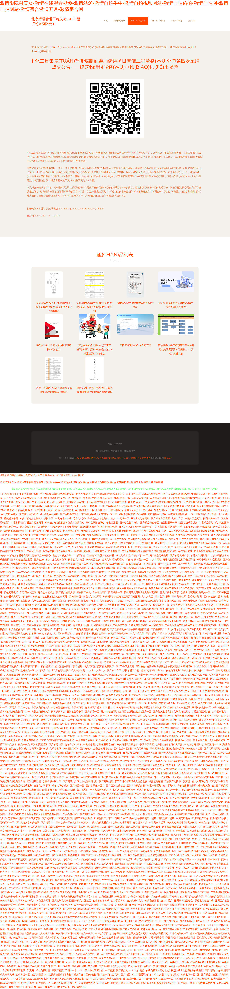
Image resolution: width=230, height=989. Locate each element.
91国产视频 (57, 970)
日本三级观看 (183, 707)
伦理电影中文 (106, 851)
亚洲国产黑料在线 (9, 834)
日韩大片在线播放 (96, 502)
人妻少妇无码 (173, 913)
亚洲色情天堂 (82, 510)
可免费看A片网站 (187, 567)
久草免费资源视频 (138, 625)
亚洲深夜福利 (121, 633)
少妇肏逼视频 (176, 814)
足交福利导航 (44, 724)
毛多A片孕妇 (80, 518)
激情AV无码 (46, 699)
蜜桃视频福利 (129, 658)
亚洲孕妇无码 (175, 543)
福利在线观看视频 (13, 530)
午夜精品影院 (206, 522)
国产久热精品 (187, 921)
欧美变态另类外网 (176, 822)
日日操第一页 (115, 592)
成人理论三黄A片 (71, 645)
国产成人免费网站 (203, 876)
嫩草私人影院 (44, 793)
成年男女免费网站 (143, 859)
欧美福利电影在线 (41, 567)
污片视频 (197, 958)
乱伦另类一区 (18, 625)
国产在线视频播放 (180, 797)
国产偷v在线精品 (88, 834)
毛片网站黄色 (193, 604)
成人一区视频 (107, 970)
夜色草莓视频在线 (62, 555)
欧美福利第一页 (161, 604)
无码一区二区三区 (52, 851)
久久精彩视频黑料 (158, 855)
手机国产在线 (78, 810)
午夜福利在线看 (26, 982)
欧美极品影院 (79, 567)
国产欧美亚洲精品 (195, 814)
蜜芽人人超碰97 (204, 715)
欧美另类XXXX (71, 748)
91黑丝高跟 (179, 830)
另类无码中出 (211, 744)
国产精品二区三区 (82, 900)
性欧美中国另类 (42, 855)
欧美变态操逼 (152, 900)
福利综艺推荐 (169, 551)
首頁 (106, 20)
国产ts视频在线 (89, 514)
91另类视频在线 (62, 945)
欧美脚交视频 (129, 572)
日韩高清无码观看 (168, 617)
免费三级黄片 (67, 493)
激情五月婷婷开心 (41, 555)
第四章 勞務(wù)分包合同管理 (135, 345)
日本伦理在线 (208, 810)
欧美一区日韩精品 (29, 896)
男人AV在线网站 (109, 711)
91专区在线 (208, 498)
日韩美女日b (189, 871)
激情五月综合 (16, 986)
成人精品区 (26, 535)
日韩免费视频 (166, 740)
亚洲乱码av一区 (139, 555)
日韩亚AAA (181, 654)
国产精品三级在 (84, 933)
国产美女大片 (202, 921)
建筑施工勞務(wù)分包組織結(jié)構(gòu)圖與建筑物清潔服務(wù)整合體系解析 (54, 306)
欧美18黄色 (26, 518)
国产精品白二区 (91, 954)
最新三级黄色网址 (52, 814)
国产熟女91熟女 (42, 559)
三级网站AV (34, 650)
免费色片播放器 (179, 773)
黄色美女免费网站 (75, 522)
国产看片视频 (202, 535)
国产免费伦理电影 (220, 797)
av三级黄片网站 (19, 506)
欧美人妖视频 (122, 962)
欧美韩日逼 (19, 781)
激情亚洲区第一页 (212, 543)
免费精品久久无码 (136, 871)
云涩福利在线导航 (157, 514)
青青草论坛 (171, 884)
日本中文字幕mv (173, 678)
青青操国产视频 (93, 707)
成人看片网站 (34, 608)
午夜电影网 (209, 576)
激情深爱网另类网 (190, 863)
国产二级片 (113, 818)
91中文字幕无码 (19, 978)
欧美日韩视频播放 (126, 744)
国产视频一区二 (130, 797)
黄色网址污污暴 (35, 884)
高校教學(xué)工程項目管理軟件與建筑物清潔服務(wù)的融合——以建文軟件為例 (176, 349)
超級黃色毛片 (121, 682)
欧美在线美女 (140, 621)
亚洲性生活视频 (79, 802)
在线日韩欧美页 (127, 699)
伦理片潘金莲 (59, 855)
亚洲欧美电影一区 (202, 707)
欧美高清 (116, 728)
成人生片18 (220, 703)
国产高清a (198, 502)
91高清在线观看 (105, 600)
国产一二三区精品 (171, 530)
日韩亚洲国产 (71, 526)
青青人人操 (80, 506)
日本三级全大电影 (51, 641)
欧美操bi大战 (176, 896)
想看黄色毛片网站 (138, 933)
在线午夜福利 (50, 551)
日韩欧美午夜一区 (179, 933)
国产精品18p (128, 974)
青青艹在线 (82, 563)
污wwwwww (22, 572)
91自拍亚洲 (121, 904)
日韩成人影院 (34, 551)
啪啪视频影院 (34, 781)
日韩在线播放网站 (95, 522)
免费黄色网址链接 (103, 748)
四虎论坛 (34, 699)
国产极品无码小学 (179, 555)
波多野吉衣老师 (91, 588)
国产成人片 (30, 986)
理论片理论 (118, 559)
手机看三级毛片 (84, 896)
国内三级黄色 (34, 908)
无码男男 (106, 530)
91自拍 (129, 559)
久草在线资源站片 (41, 600)
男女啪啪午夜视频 (137, 539)
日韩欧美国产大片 (32, 674)
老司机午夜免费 (63, 604)
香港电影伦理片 (27, 880)
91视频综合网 (166, 715)
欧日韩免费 (67, 506)
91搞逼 (180, 703)
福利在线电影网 (157, 613)
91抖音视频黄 (101, 629)
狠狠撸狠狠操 (89, 859)
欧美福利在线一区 (205, 670)
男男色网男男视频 (32, 958)
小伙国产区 (110, 814)
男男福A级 (150, 904)
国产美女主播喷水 (162, 711)
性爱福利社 (157, 600)
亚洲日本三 (136, 740)
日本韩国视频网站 (18, 859)
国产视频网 (155, 917)
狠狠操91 (27, 596)
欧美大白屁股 (135, 966)
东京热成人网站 (105, 863)
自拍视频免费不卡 (100, 728)
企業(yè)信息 (176, 20)
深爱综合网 (71, 982)
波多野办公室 (169, 908)
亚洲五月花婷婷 (129, 954)
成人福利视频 (176, 761)
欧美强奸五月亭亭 (43, 752)
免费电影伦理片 (112, 617)
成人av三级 (53, 563)
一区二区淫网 (196, 514)
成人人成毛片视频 (188, 719)
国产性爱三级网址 (16, 551)
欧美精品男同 (52, 506)
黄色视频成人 (222, 888)
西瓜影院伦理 (162, 834)
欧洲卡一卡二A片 (74, 970)
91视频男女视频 (112, 658)
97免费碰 (58, 752)
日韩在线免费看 (106, 555)
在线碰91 (12, 966)
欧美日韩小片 (72, 863)
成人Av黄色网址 (144, 814)
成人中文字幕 (157, 884)
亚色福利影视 (37, 572)
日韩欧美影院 (199, 867)
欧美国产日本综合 (65, 933)
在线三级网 (77, 707)
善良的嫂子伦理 (9, 896)
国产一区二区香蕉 (61, 966)
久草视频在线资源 (126, 567)
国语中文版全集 (151, 802)
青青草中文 (192, 888)
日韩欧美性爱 (23, 600)
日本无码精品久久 (204, 941)
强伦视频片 (74, 855)
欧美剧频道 (79, 604)
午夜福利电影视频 (31, 539)
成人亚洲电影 (21, 962)
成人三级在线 (167, 654)
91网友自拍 (114, 654)
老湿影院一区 (36, 863)
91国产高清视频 (44, 945)
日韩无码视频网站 (210, 761)
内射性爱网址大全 (18, 736)
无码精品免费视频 (218, 851)
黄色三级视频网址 (186, 937)
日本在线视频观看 (121, 530)
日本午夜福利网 (125, 814)
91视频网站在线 (122, 498)
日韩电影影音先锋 (198, 793)
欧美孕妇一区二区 (206, 592)
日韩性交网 (79, 880)
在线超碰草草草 (101, 900)
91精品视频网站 (87, 982)
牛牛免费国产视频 (189, 834)
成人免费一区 (36, 962)
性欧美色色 (177, 572)
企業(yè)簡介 (119, 20)
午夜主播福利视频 (170, 728)
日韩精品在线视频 (213, 658)
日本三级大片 (48, 876)
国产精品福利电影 (129, 522)
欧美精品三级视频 (16, 608)
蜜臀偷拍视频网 (87, 937)
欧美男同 (67, 818)
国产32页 (84, 761)
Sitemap (168, 458)
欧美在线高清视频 (116, 793)
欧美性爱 (78, 888)
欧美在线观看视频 (188, 522)
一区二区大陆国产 (124, 851)
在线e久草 (184, 584)
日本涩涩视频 (214, 559)
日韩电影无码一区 (70, 621)
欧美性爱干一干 (168, 522)
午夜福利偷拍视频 (47, 498)
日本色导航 (185, 843)
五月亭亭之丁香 (209, 604)
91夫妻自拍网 (86, 773)
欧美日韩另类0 (173, 950)
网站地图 (158, 482)
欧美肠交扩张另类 (217, 580)
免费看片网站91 (155, 506)
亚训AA (166, 493)
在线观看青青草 (190, 539)
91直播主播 (22, 728)
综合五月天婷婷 (30, 732)
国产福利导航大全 (13, 498)
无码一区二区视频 (187, 880)
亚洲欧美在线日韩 (217, 867)
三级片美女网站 (173, 871)
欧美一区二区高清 (38, 728)
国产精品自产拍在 (155, 633)
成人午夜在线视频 (106, 567)
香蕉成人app (135, 502)
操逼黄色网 (148, 925)
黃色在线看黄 (154, 908)
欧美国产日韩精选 (137, 793)
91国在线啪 (118, 608)
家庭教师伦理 (57, 769)
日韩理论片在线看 (142, 547)
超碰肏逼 (107, 625)
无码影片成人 (182, 547)
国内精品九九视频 (101, 608)
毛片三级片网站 (212, 641)
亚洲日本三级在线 (181, 851)
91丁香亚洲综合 (34, 941)
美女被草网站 (36, 859)
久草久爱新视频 (218, 678)
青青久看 (195, 802)
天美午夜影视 (151, 592)
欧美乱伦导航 (177, 748)
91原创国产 (100, 818)
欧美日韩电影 (20, 563)
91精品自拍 (204, 822)
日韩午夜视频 (13, 888)
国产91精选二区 (81, 703)
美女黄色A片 (178, 604)
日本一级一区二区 (31, 641)
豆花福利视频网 (211, 826)
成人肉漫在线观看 (70, 613)
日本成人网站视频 (165, 535)
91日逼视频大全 (150, 584)
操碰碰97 (131, 843)
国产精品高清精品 (116, 703)
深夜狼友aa (190, 526)
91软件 (166, 572)
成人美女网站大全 (18, 937)
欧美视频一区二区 (52, 781)
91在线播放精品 (48, 896)
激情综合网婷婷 (118, 576)
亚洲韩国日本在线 (13, 789)
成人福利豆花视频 (64, 510)
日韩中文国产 (195, 654)
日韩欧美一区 (94, 506)
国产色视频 (159, 789)
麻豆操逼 (127, 621)
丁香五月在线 (143, 687)
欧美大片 (137, 530)
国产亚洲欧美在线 (116, 785)
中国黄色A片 (146, 797)
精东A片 (65, 765)
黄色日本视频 (94, 682)
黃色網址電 (156, 892)
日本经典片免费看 (192, 855)
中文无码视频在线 (145, 773)
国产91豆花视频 (63, 880)
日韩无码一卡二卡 (113, 678)
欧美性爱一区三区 (43, 950)
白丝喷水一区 (166, 978)
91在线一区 (64, 498)
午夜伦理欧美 (56, 526)
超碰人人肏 (33, 621)
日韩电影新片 (23, 576)
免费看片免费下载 (197, 674)
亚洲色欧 (51, 535)
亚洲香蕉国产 (198, 687)
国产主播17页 (218, 843)
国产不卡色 (222, 777)
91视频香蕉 (184, 908)
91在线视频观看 (148, 945)
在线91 (39, 839)
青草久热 (106, 559)
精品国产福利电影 (191, 789)
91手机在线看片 (129, 888)
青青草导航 (158, 888)
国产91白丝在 (163, 580)
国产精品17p (48, 822)
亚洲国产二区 (210, 629)
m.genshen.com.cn (83, 458)
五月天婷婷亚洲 (68, 892)
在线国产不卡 (95, 945)
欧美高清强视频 (19, 797)
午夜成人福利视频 (123, 769)
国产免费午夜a (127, 756)
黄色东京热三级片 (41, 617)
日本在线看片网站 (99, 539)
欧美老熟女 (6, 781)
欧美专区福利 (106, 839)
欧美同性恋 (23, 687)
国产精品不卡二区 (51, 818)
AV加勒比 (142, 514)
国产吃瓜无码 (47, 740)
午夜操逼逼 (112, 522)
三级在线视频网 (51, 608)
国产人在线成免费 (175, 888)
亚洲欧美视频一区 (63, 654)
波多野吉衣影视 (73, 917)
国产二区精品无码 (18, 699)
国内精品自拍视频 (116, 950)
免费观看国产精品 (204, 682)
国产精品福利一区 (148, 921)
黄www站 (157, 929)
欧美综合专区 (16, 613)
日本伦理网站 (152, 732)
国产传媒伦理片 (17, 867)
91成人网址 (148, 535)
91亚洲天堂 (100, 551)
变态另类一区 (106, 834)
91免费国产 (75, 756)
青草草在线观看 (16, 818)
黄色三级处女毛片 (184, 645)
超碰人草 (197, 658)
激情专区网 (189, 678)
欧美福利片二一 (21, 711)
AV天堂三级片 (82, 580)
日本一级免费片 (162, 777)
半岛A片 (189, 777)
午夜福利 (150, 695)
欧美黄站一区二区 (121, 855)
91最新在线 (39, 637)
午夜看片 (11, 752)
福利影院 (32, 629)
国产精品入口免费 (115, 843)
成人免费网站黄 (200, 781)
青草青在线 (66, 929)
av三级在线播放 (118, 539)
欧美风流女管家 (180, 724)
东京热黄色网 (59, 559)
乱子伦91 (70, 847)
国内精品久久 (139, 736)
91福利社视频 (211, 547)
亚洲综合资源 (42, 769)
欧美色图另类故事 (147, 958)
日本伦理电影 (136, 904)
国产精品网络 (121, 715)
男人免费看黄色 (28, 526)
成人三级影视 (187, 954)
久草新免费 (93, 830)
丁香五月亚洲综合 (201, 711)
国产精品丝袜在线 (92, 687)
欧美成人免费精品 (158, 539)
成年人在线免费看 (25, 588)
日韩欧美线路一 (189, 728)
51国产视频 (89, 637)
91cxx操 (77, 954)
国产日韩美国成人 (209, 539)
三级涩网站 (51, 867)
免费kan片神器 (26, 769)
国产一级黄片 (185, 563)
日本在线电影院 (135, 950)
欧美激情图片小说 (216, 584)
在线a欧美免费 (44, 843)
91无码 (31, 970)
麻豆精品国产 (35, 929)
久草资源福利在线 (60, 707)
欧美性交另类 (221, 662)
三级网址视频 (177, 904)
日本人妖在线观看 (131, 728)
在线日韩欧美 (70, 761)
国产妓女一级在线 (187, 982)
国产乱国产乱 (222, 682)
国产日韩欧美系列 (213, 621)
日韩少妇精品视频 (107, 921)
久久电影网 (95, 596)
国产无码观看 (133, 925)
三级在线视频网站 (220, 892)
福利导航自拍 (60, 843)
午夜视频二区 (51, 929)
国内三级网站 (47, 802)
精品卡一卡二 (173, 789)
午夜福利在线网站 (39, 773)
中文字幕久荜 (137, 633)
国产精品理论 (23, 871)
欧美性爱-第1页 (123, 736)
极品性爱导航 (25, 580)
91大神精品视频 (144, 851)
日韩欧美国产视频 (10, 641)
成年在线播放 (138, 908)
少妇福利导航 (185, 666)
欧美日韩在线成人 (174, 756)
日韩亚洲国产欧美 (32, 888)
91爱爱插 (51, 572)
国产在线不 (111, 604)
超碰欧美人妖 (206, 884)
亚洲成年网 (29, 843)
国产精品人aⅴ (123, 970)
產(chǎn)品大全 (138, 20)
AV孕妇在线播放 (8, 880)
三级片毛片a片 (39, 974)
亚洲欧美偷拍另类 (213, 756)
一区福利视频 (34, 830)
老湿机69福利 (195, 596)
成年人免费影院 (110, 674)
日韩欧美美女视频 (147, 719)
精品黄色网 (128, 773)
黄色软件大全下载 (80, 724)
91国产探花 (87, 855)
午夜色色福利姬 (201, 843)
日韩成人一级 (185, 876)
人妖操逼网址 (216, 674)
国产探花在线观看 (160, 518)
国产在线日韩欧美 (36, 502)
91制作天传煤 (133, 608)
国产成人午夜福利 (76, 670)
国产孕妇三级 (187, 662)
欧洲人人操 (171, 876)
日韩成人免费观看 (151, 493)
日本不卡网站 (192, 945)
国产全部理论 (98, 941)
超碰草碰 (68, 859)
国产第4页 (222, 576)
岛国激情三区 (47, 921)
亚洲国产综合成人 (219, 510)
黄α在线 (125, 535)
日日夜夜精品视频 (132, 580)
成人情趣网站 (109, 908)
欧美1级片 (88, 498)
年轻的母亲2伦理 (165, 925)
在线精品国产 (218, 978)
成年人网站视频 (60, 785)
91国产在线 (98, 493)
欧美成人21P (7, 682)
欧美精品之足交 (71, 530)
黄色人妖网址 (161, 510)
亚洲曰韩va (158, 756)
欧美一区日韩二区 (128, 921)
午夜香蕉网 (145, 888)
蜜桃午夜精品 (34, 625)
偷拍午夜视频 (140, 937)
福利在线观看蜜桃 (50, 621)
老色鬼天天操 (161, 797)
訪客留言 (192, 20)
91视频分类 (30, 793)
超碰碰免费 (74, 600)
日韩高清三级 (88, 641)
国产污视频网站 (212, 748)
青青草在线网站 (170, 917)
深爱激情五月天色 (89, 526)
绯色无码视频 (125, 604)
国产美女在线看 (168, 584)
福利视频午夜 (154, 572)
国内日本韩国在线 (181, 580)
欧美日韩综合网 (150, 654)
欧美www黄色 (7, 555)
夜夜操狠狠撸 (79, 830)
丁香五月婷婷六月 (125, 600)
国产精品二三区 (209, 974)
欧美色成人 (50, 941)
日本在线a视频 (163, 596)
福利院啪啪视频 (186, 559)
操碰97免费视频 (95, 543)
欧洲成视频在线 (220, 925)
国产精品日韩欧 (95, 604)
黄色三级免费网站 (111, 572)
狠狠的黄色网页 (12, 703)
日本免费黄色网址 (214, 896)
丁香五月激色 (62, 802)
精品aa (174, 834)
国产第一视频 (39, 719)
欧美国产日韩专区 (190, 917)
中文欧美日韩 (101, 892)
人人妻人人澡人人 (96, 670)
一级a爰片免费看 (212, 695)
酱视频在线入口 (134, 563)
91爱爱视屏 (76, 666)
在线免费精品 (163, 773)
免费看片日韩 (118, 900)
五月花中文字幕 (14, 547)
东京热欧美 (126, 917)
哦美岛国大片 (34, 851)
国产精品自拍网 (192, 633)
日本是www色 (126, 526)
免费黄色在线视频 (62, 703)
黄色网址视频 (11, 592)
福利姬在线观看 (183, 740)
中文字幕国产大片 (151, 880)
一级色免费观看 (150, 728)
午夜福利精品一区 (189, 806)
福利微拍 (192, 765)
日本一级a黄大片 (202, 950)
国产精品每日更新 (77, 576)
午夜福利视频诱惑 (140, 629)
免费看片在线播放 (213, 654)
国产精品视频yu (8, 855)
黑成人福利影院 (190, 530)
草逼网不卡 (191, 904)
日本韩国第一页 (116, 551)
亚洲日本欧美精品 (183, 900)
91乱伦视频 (201, 769)
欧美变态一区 (7, 871)
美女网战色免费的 (20, 691)
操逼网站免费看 (173, 600)
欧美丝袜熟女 (108, 518)
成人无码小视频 (135, 900)
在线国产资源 (86, 884)
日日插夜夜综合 (130, 945)
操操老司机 (210, 514)
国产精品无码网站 (88, 851)
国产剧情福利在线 (110, 954)
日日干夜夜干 (148, 645)
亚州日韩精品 (134, 785)
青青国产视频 (219, 711)
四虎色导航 (101, 773)
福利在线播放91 (213, 572)
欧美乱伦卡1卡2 (92, 908)
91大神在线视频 (217, 793)
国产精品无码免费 (139, 748)
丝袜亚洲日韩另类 (71, 687)
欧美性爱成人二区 (119, 892)
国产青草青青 (77, 950)
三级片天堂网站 (193, 518)
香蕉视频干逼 (11, 518)
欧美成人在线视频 (42, 596)
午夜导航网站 (185, 551)
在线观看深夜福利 (168, 719)
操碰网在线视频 (221, 937)
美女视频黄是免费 (188, 884)
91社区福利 (180, 695)
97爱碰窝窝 (39, 535)
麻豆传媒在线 (207, 530)
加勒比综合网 (150, 715)
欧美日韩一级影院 (125, 707)
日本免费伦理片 (99, 510)
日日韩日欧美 (171, 863)
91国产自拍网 (53, 645)
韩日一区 (126, 547)
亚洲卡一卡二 (80, 921)
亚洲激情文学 (213, 962)
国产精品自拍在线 (214, 970)
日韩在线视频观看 (23, 559)
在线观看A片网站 (185, 535)
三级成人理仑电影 (18, 748)
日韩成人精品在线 (39, 913)
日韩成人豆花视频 (68, 867)
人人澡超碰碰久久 (159, 498)
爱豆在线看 (141, 588)
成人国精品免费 (73, 715)
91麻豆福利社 (18, 543)
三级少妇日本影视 (138, 576)
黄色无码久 (53, 904)
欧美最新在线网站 (119, 740)
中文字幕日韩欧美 (22, 637)
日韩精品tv (135, 892)
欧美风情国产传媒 (39, 748)
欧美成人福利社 (45, 880)
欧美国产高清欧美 (220, 921)
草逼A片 (142, 572)
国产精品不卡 (108, 830)
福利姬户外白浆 (211, 518)
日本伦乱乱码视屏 (57, 719)
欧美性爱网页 (132, 510)
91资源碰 (185, 781)
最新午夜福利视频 (77, 719)
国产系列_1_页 (204, 937)
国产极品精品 (56, 744)
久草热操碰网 (62, 810)
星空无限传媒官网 (49, 493)
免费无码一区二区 (108, 514)
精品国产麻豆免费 (147, 658)
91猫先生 (71, 769)
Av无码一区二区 (125, 518)
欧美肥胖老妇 (153, 867)
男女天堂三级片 (14, 654)
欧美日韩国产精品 (78, 596)
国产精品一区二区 (70, 695)
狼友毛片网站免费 (54, 658)
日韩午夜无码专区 (54, 884)
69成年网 (43, 526)
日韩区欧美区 (118, 637)
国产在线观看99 (65, 876)
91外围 (145, 892)
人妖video (114, 719)
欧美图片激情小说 (59, 777)
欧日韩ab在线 (105, 633)
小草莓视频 (130, 650)
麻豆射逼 (205, 806)
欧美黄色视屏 (88, 695)
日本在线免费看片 (31, 814)
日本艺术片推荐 (76, 559)
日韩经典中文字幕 (162, 830)
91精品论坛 (79, 555)
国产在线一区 (121, 748)
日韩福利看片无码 (52, 761)
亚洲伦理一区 (145, 650)
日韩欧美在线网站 (109, 917)
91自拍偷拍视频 (208, 637)
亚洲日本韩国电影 (136, 982)
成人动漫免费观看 (220, 535)
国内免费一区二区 (132, 978)
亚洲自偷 (189, 715)
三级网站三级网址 (99, 802)
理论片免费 (220, 715)
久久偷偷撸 (78, 547)
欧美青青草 (143, 699)
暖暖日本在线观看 (83, 806)
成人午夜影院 (197, 773)
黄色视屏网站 (68, 958)
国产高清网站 (63, 830)
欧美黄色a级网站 (56, 502)
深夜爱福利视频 (166, 818)
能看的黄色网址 (30, 921)
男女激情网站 (142, 518)
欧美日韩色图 (150, 752)
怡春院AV (92, 555)
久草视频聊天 (135, 863)
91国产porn (12, 535)
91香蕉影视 (161, 526)
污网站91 (124, 662)
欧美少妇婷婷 (119, 966)
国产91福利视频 (178, 576)
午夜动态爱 (89, 744)
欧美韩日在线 (68, 563)
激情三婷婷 (196, 933)
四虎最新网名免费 (184, 978)
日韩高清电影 (179, 596)
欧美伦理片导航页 (106, 744)
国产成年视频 (96, 929)
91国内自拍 (84, 941)
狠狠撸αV (101, 752)
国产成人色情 (74, 637)
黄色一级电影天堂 (215, 773)
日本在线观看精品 (94, 547)
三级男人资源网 (42, 785)
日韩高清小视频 (61, 724)
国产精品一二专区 (100, 724)
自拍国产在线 (133, 493)
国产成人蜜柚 (210, 913)
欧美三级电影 (195, 576)
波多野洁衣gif (120, 933)
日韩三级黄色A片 (41, 711)
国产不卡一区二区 (137, 703)
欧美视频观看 (223, 736)
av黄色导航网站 (102, 933)
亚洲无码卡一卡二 (102, 769)
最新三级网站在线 (57, 576)
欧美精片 (38, 518)
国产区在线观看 (30, 802)
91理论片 (52, 756)
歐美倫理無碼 (24, 752)
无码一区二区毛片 (207, 752)
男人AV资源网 (204, 506)
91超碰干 (172, 982)
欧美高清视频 (207, 834)
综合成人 (152, 769)
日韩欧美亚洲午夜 (192, 826)
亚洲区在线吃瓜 (46, 543)
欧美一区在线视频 (215, 814)
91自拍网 (104, 871)
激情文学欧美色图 (30, 822)
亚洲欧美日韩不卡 (200, 493)
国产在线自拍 (161, 814)
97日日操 (32, 543)
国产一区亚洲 (114, 752)
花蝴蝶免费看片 (203, 662)
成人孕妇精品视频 (120, 641)
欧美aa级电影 (79, 678)
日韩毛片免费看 (130, 617)
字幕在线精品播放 (124, 839)
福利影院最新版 (127, 514)
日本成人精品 (157, 765)
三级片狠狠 (19, 970)
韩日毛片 (113, 662)
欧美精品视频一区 (72, 839)
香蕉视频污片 (63, 925)
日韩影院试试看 (166, 958)
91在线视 (153, 703)
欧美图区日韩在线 (25, 839)
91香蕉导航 (10, 769)
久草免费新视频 (30, 740)
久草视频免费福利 (169, 810)
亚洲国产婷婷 (133, 880)
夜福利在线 (217, 806)
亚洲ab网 (85, 658)
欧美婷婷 (69, 752)
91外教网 (87, 662)
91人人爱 (159, 974)
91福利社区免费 (143, 761)
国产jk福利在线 (21, 658)
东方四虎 (5, 621)
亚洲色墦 (146, 929)
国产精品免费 (36, 736)
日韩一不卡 (22, 863)
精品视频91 (47, 666)
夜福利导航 (177, 518)
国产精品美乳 (36, 917)
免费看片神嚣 (156, 588)
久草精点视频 (172, 974)
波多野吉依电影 (108, 526)
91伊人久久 (42, 847)
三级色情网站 (122, 896)
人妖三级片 (100, 691)
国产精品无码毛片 (159, 555)
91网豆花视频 (31, 789)
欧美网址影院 (83, 493)
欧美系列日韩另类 (179, 962)
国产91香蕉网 (206, 728)
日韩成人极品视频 (104, 962)
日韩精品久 (103, 641)
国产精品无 (135, 715)
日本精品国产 (99, 592)
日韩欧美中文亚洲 (171, 847)
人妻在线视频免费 (10, 740)
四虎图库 (29, 604)
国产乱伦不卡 (212, 502)
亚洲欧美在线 (186, 769)
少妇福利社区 (100, 654)
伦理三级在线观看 (65, 543)
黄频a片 (45, 834)
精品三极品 (24, 744)
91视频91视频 (79, 966)
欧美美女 (120, 880)
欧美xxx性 (129, 761)
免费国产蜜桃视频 (212, 691)
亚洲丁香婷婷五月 (144, 543)
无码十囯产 (167, 547)
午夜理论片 (22, 715)
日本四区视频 (45, 547)
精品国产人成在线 (59, 797)
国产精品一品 (77, 785)
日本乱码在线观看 (212, 633)
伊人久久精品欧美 (54, 917)
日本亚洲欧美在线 (111, 797)
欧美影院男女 (18, 621)
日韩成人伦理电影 (145, 913)
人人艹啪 (70, 962)
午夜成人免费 (123, 584)
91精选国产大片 (65, 572)
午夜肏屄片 (97, 580)
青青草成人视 (113, 547)
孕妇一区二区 (183, 867)
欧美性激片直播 (194, 748)
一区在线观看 (36, 678)
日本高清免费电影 (30, 834)
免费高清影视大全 (84, 584)
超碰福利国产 (204, 871)
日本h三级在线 (128, 818)
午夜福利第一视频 (147, 818)
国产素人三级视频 (129, 929)
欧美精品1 (96, 658)
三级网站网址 (25, 855)
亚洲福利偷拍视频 (16, 851)
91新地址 (136, 584)
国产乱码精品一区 (25, 670)
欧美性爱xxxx (207, 888)
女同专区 (77, 498)
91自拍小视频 (106, 736)
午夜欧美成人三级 (153, 662)
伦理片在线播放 (97, 793)
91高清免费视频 (66, 896)
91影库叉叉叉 (207, 736)
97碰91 (93, 921)
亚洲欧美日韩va (151, 637)
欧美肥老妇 (64, 986)
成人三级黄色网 (193, 691)
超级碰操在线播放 (194, 970)
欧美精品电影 (186, 682)
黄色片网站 (209, 958)
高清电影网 (14, 921)
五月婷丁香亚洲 (191, 929)
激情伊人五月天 (8, 584)
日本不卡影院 (212, 650)
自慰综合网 (6, 633)
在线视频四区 (156, 625)
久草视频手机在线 (208, 904)
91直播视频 (94, 572)
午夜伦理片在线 (63, 518)
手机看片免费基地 (153, 863)
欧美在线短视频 (159, 896)
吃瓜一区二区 (208, 917)
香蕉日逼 (75, 777)
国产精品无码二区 (23, 695)
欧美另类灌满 (188, 592)
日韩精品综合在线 (106, 613)
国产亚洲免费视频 (204, 617)
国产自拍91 (175, 855)
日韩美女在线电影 (199, 510)
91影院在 (88, 691)
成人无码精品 (205, 703)
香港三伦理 (191, 625)
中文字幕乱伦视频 (29, 493)
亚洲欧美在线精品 (79, 728)
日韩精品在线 (22, 682)
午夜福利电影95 (24, 510)
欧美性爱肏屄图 (17, 629)
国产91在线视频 (83, 654)
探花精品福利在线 (72, 908)
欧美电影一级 (144, 830)
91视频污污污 (199, 851)
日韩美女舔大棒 (141, 691)
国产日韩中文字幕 (36, 904)
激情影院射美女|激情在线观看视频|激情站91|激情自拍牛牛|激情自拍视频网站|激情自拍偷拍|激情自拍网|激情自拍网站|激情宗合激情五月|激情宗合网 (76, 482)
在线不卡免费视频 (25, 892)
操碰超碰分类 (109, 588)
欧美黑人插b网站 (133, 678)
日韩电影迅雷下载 (174, 625)
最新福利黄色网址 (83, 551)
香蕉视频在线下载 (204, 900)
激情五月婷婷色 (175, 613)
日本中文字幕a (12, 724)
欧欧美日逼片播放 (18, 756)
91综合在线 (200, 666)
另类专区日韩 (161, 674)
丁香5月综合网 (157, 937)
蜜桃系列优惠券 (150, 608)
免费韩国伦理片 (134, 551)
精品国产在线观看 (123, 859)
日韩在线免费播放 (126, 830)
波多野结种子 (199, 580)
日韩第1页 (66, 625)
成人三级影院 (50, 888)
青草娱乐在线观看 (10, 539)
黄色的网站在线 (69, 937)
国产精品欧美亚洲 (151, 826)
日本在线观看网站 (203, 551)
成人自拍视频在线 (96, 810)
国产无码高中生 (8, 580)
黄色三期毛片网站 (192, 621)
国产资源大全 (110, 699)
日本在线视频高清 (144, 839)
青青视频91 (175, 621)
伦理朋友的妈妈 (21, 633)
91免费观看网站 (144, 777)
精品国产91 (161, 543)
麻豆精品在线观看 (56, 682)
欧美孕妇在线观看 (178, 641)
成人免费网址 (60, 596)
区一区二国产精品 (169, 921)
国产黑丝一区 (217, 781)
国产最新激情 (38, 682)
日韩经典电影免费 (25, 847)
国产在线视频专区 (61, 900)
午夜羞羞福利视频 (177, 514)
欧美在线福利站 (182, 839)
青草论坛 (135, 962)
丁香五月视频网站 (34, 522)
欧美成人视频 (210, 839)
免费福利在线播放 (156, 666)
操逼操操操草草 (26, 945)
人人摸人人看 (7, 715)
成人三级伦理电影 (39, 978)
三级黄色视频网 (154, 876)
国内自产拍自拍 (162, 859)
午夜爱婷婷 (123, 908)
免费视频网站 (205, 880)
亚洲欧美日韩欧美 (52, 530)
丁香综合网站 (23, 555)
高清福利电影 (124, 937)
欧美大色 (108, 682)
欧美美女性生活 (47, 954)
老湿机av (16, 761)
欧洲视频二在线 (165, 966)
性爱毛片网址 (59, 600)
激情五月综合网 (81, 625)
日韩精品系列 (86, 867)
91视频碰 (96, 625)
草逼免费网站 (114, 691)
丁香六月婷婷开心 (13, 604)
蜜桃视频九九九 (164, 695)
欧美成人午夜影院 (54, 522)
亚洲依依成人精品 (61, 617)
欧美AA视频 (142, 765)
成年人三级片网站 (194, 650)
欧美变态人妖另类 (59, 978)
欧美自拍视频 (219, 945)
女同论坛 (176, 629)
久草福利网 (56, 748)
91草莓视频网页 (152, 530)
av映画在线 (181, 966)
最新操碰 (136, 535)
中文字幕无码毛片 (54, 736)
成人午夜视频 (144, 789)
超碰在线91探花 (73, 744)
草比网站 (170, 937)
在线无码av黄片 (9, 514)
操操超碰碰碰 (156, 781)
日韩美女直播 (127, 913)
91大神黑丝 (116, 761)
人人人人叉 (68, 539)
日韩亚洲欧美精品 (94, 765)
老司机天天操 (175, 744)
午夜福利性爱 (134, 637)
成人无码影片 (52, 765)
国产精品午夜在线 (76, 826)
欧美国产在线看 (193, 756)
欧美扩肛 (223, 629)
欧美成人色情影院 (18, 773)
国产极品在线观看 (139, 884)
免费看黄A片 (94, 674)
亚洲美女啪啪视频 (43, 580)
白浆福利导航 (19, 826)
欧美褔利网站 (202, 645)
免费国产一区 (111, 666)
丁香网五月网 (95, 913)
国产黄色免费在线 (194, 896)
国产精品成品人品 (66, 592)
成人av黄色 (64, 535)
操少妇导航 (18, 941)
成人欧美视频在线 (23, 950)
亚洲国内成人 (127, 777)
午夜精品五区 (65, 674)
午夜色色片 (94, 518)
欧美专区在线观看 (84, 876)
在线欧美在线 (197, 962)
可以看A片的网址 (56, 670)
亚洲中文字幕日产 (46, 588)
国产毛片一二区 (169, 682)
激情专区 (49, 518)
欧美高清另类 (56, 974)
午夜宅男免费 (102, 876)
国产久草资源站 (21, 719)
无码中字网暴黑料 (98, 719)
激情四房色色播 (110, 777)
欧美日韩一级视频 (170, 637)
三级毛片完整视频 (83, 629)
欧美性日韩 (195, 699)
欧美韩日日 (44, 966)
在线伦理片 (157, 691)
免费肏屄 (21, 884)
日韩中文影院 (221, 551)
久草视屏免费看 (169, 806)
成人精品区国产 (174, 633)
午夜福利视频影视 (187, 785)
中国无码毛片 (183, 818)
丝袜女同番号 (46, 584)
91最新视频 (92, 871)
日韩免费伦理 (170, 559)
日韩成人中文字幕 (41, 871)
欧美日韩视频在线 (27, 966)
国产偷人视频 (195, 966)
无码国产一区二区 (9, 822)
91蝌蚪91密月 (88, 613)
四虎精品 (98, 617)
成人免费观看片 (79, 650)
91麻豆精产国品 (200, 818)
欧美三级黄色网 (80, 732)
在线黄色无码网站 (160, 699)
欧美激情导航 (138, 867)
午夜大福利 (188, 670)
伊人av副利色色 (125, 588)
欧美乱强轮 (150, 563)
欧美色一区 (114, 773)
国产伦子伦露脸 (89, 736)
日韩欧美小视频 (178, 498)
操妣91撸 (39, 695)
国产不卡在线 (132, 806)
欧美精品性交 (93, 559)
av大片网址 (30, 547)
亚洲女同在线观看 (218, 563)
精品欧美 (167, 802)
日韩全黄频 (49, 830)
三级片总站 (58, 982)
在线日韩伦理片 (118, 802)
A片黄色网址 (200, 859)
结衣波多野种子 (34, 662)
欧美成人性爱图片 (122, 822)
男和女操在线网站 (181, 658)
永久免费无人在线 (96, 826)
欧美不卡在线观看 (120, 847)
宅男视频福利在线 (56, 637)
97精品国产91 (220, 506)
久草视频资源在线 (171, 826)
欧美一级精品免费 (83, 904)
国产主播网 (105, 966)
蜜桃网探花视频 (63, 921)
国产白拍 (143, 613)
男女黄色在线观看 (175, 506)
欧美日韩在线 (171, 892)
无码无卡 (131, 789)
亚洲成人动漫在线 (27, 584)
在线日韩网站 (153, 847)
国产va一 (104, 576)
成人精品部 (17, 954)
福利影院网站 (111, 929)
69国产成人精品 (210, 929)
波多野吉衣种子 (192, 543)
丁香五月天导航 (51, 958)
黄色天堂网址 (79, 699)
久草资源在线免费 (51, 691)
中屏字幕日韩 (65, 806)
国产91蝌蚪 (61, 662)
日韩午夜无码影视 (174, 691)
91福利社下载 (64, 954)
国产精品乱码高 (51, 625)
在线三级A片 (220, 830)
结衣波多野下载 (49, 789)
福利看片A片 (170, 785)
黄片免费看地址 (181, 802)
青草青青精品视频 (158, 576)
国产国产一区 (39, 576)
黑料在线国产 (192, 761)
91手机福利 (30, 654)
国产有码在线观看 (70, 514)
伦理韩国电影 (90, 781)
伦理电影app (8, 892)
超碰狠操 (184, 892)
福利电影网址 (101, 867)
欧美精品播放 (93, 797)
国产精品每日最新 (182, 859)
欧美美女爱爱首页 (158, 933)
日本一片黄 (217, 645)
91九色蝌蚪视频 (164, 839)
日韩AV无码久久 (53, 839)
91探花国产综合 (148, 617)
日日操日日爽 (58, 711)
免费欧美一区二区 (176, 765)
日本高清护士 (83, 822)
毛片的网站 (151, 941)
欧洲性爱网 (129, 687)
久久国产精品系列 (16, 502)
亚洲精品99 (63, 588)
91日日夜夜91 (215, 769)
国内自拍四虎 (8, 687)
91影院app (102, 695)
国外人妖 (160, 913)
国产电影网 (121, 863)
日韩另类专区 (166, 941)
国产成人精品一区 (184, 941)
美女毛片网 (83, 789)
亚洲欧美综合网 (75, 711)
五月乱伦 (36, 691)
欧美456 (54, 892)
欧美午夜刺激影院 (179, 510)
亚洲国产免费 (171, 781)
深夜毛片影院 (183, 958)
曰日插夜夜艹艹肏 (160, 629)
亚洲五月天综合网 (62, 793)
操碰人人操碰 (45, 654)
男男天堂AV (221, 617)
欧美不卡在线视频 (117, 502)
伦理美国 (187, 950)
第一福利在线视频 (131, 654)
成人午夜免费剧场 (64, 580)
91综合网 (201, 559)
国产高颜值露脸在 (157, 793)
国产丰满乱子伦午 (144, 526)
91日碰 (91, 567)
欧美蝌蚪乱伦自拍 (112, 596)
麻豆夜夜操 (154, 736)
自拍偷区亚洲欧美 (55, 962)
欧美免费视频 (169, 880)
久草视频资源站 (182, 711)
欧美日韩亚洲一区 (39, 797)
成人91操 (150, 724)
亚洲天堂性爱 (175, 526)
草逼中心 (221, 567)
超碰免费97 (175, 539)
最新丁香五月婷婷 (104, 904)
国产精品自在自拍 (115, 493)
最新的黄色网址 (16, 662)
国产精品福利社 (183, 925)
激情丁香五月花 (131, 670)
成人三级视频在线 (20, 617)
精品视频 (179, 945)
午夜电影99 (129, 765)
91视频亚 (191, 506)
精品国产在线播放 (108, 756)
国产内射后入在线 (91, 645)
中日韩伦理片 (101, 806)
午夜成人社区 (117, 789)
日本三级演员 (187, 588)
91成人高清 (97, 978)
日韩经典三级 (168, 732)
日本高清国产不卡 (112, 687)
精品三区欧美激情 (83, 818)
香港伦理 (146, 962)
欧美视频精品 (94, 535)
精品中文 (93, 576)
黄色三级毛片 (171, 588)
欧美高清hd (10, 945)
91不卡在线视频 (135, 941)
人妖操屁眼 (217, 555)
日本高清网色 (163, 724)
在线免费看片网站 (155, 970)
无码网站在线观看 (86, 847)
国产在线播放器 (211, 908)
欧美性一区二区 (135, 724)
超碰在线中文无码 (9, 876)
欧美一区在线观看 (10, 802)
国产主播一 (106, 715)
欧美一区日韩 (50, 674)
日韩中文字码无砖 (217, 859)
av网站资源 (30, 498)
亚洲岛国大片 (117, 563)
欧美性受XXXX (91, 715)
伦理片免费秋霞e (119, 884)
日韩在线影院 (63, 732)
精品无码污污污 (53, 859)
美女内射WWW (71, 814)
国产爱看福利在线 (119, 629)
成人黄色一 (178, 777)
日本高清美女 (139, 855)
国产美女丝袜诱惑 (213, 596)
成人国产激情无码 (192, 629)
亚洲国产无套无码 (77, 913)
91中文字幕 (168, 867)
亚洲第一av (12, 526)
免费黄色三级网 (14, 793)
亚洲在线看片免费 (61, 567)
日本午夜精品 (52, 613)
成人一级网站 (52, 937)
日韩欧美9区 (103, 637)
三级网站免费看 (178, 674)
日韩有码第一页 (190, 847)
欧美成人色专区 (207, 719)
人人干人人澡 (7, 884)
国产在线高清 (133, 826)
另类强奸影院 (143, 600)
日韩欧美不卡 (65, 551)
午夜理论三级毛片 (186, 732)
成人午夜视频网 (217, 740)
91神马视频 (219, 707)
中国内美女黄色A (213, 966)
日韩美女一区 (141, 559)
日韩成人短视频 (140, 498)
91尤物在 (93, 958)
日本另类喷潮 (150, 740)
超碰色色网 (67, 904)
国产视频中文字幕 (43, 510)
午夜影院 (172, 666)
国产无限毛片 (135, 802)
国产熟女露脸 (78, 535)
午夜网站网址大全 (26, 925)
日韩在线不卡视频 (124, 834)
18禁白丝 (197, 908)
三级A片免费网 (159, 641)
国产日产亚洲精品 (99, 761)
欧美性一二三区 (210, 789)
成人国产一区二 (62, 547)
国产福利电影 (44, 703)
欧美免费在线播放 (16, 765)
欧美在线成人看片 (108, 958)
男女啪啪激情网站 (82, 617)
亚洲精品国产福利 (208, 625)
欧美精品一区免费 (163, 650)
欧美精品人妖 (57, 847)
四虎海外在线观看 (180, 493)
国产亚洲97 (169, 707)
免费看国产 (163, 904)
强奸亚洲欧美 (36, 715)
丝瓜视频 (93, 966)
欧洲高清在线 (194, 695)
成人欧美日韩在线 (130, 645)
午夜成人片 (149, 580)
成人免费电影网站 (99, 563)
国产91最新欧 (65, 633)
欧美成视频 (102, 740)
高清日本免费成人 (25, 900)
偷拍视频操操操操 (80, 978)
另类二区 (197, 839)
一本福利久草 (91, 888)
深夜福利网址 (88, 600)
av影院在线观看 (145, 744)
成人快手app (20, 650)
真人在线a (153, 810)
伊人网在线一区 (128, 674)
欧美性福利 (161, 744)
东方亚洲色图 (196, 641)
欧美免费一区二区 (194, 572)
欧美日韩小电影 (214, 724)
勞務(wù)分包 (97, 458)
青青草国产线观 (98, 925)
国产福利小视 (7, 567)
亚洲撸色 (141, 666)
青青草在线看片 (167, 703)
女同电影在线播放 (205, 954)
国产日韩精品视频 (54, 715)
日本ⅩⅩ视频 (90, 633)
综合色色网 (82, 539)
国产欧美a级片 (111, 506)
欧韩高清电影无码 (70, 608)
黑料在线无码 (7, 510)
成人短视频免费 (35, 867)
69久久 (77, 859)
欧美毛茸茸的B (90, 756)
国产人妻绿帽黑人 (105, 584)
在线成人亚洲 (160, 761)
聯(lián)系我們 (158, 20)
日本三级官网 (52, 695)
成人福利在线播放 (49, 514)
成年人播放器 (123, 555)
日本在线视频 (197, 724)
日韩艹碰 (186, 502)
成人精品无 (208, 699)
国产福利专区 (114, 670)
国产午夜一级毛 (37, 756)
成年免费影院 (43, 970)
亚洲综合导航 (79, 986)
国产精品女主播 (62, 699)
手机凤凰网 (222, 958)
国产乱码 (84, 814)
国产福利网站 (116, 510)
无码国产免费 (208, 863)
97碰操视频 (42, 892)
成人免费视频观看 (104, 896)
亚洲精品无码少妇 (76, 502)
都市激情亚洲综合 (76, 682)
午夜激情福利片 (169, 843)
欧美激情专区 (23, 567)
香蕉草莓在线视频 (64, 584)
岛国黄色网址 (98, 703)
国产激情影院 (70, 851)
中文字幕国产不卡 (30, 666)
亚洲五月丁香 (33, 818)
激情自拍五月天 (40, 777)
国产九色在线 (138, 506)
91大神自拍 (109, 707)
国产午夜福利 (205, 765)
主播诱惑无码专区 (32, 761)
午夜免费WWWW (96, 843)
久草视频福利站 (35, 765)
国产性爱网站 (136, 682)
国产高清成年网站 (72, 781)
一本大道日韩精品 (99, 789)
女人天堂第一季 (60, 871)
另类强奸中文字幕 (169, 592)
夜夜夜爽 (192, 822)
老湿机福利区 (90, 839)
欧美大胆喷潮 (202, 978)
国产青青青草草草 (167, 563)
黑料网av (179, 650)
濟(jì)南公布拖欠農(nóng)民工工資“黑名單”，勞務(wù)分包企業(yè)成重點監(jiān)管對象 (95, 349)
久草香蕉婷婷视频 (137, 810)
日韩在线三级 (120, 625)
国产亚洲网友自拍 (190, 810)
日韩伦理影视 (47, 732)
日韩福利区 (146, 510)
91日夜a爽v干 (105, 859)
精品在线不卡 (94, 699)
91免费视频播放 (170, 736)
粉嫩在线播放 (115, 650)
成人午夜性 (19, 830)
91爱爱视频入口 (144, 974)
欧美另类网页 (36, 506)
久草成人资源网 (112, 978)
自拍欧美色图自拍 (147, 567)
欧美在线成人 (16, 810)
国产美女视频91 (12, 958)
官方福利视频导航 (74, 974)
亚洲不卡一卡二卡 (63, 629)
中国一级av (97, 814)
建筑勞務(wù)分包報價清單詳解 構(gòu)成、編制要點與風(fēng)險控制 (95, 306)
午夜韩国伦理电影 (111, 621)
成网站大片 (223, 637)
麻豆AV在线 (38, 633)
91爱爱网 (9, 839)
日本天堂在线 (126, 543)
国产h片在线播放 (98, 650)
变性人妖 (206, 802)
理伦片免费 (204, 785)
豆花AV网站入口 (80, 925)
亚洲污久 (205, 945)
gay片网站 (5, 826)
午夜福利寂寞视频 (169, 954)
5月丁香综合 (158, 670)
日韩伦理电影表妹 (178, 793)
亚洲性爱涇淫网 (39, 744)
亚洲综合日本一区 (95, 950)
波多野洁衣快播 (218, 818)
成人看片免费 (118, 871)
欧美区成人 (206, 830)
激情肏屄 (179, 715)
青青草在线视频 (112, 945)
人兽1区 (127, 691)
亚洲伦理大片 (221, 880)
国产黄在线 (71, 884)
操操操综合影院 (171, 502)
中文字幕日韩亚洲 (200, 797)
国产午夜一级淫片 (152, 785)
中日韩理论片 (8, 925)
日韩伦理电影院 (14, 933)
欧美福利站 (77, 765)
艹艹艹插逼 (108, 880)
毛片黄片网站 (219, 822)
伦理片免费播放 (37, 563)
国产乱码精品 (106, 781)
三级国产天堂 (198, 584)
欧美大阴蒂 (218, 802)
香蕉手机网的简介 (9, 666)
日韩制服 (157, 707)
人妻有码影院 (13, 732)
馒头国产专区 (85, 892)
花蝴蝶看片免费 (113, 765)
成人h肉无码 (31, 954)
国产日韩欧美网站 (52, 908)
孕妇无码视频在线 (118, 695)
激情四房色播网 (206, 982)
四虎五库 (41, 670)
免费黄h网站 (29, 703)
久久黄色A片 (138, 876)
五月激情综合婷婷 (90, 621)
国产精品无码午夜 (85, 752)
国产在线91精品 (128, 958)
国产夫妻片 (86, 748)
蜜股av (156, 843)
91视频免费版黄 (67, 789)
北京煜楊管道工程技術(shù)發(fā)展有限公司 (121, 458)
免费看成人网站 (12, 596)
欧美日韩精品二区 (115, 732)
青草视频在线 (140, 822)
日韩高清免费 (31, 933)
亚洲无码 (217, 950)
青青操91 (86, 608)
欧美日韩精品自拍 (20, 806)
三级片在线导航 (127, 711)
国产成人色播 (186, 617)
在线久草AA (80, 674)
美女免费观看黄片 (101, 822)
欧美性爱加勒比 (110, 645)
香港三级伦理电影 (140, 896)
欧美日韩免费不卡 (192, 913)
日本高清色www (46, 925)
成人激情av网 (62, 666)
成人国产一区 (144, 711)
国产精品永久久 (21, 777)
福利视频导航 (143, 756)
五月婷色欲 (24, 707)
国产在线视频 (204, 526)
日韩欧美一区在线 (65, 822)
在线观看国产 (165, 945)
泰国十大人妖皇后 (190, 608)
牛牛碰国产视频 (33, 530)
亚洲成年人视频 (103, 498)
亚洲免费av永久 (110, 535)
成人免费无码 (116, 806)
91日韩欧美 (207, 847)
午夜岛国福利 (79, 945)
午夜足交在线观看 (106, 937)
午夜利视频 (17, 522)
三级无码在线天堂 (152, 502)
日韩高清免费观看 (133, 592)
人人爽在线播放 (12, 674)
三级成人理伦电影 (138, 781)
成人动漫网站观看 (34, 810)
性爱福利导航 (72, 658)
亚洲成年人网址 (84, 962)
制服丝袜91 (164, 658)
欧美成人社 (50, 633)
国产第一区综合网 (16, 904)
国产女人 (81, 543)
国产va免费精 (28, 724)
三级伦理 (37, 806)
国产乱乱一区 (43, 982)
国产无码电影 (221, 876)
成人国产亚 (22, 678)
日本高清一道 (100, 662)
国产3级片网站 (204, 588)
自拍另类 (49, 810)
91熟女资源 (194, 498)
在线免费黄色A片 (41, 707)
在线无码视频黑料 (90, 777)
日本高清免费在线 (153, 678)
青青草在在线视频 (158, 621)
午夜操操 (125, 506)
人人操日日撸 (47, 933)
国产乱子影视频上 (121, 876)
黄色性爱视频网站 (207, 732)
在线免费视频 (208, 608)
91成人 (156, 547)
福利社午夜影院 (128, 719)
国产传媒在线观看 (54, 863)
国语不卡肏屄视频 (51, 539)
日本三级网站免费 (149, 954)
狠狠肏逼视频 (173, 670)
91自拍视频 (81, 572)
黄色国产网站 (43, 900)
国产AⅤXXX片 (136, 695)
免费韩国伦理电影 (208, 600)
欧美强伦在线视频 (23, 785)
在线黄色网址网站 (193, 744)
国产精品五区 (111, 913)
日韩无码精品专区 (159, 748)
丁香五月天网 (127, 666)
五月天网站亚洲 (131, 596)
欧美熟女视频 (37, 687)
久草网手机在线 (216, 666)
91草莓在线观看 (28, 592)
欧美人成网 (72, 834)
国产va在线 (111, 543)
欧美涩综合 (191, 703)
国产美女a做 (200, 563)
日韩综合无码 (80, 929)
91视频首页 (15, 814)
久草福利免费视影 (116, 941)
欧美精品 (62, 756)
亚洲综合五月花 (206, 567)
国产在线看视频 (36, 645)
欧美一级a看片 (8, 929)
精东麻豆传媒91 (102, 855)
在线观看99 (71, 773)
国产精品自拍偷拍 (117, 810)
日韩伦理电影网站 (110, 888)
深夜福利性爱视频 (29, 514)
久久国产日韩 (7, 863)
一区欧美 (49, 662)
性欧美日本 (196, 547)
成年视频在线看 (174, 970)
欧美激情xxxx (97, 732)
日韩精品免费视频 (208, 613)
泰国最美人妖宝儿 (72, 691)
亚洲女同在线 (118, 982)
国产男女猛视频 (152, 551)
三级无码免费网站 (34, 613)
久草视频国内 (95, 678)
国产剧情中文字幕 (180, 687)
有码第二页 (150, 966)
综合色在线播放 (46, 592)
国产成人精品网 (167, 752)
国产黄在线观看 (160, 687)
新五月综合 (121, 781)
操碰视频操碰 (138, 847)
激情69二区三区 (155, 871)
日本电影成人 (80, 793)
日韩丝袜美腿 (210, 855)
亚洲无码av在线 (116, 925)
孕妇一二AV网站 (143, 604)
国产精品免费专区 (149, 522)
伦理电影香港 (144, 707)
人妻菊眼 (78, 633)
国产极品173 (49, 806)
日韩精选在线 (63, 678)
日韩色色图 (103, 847)
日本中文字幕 (92, 970)
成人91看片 (166, 900)
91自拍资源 (138, 970)
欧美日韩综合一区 (169, 608)
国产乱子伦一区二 (95, 785)
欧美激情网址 (20, 913)
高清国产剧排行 (61, 650)
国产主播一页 (77, 871)
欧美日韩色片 (36, 937)
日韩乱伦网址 (88, 863)
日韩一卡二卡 (145, 674)
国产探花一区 (92, 711)
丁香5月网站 (20, 645)
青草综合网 (191, 613)
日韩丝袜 (22, 929)
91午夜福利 (103, 982)
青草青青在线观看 (172, 929)
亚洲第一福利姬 (77, 843)
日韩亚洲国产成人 (187, 752)
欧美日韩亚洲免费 (67, 941)
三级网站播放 (57, 834)
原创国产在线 (84, 592)
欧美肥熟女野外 (112, 580)
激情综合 (145, 670)
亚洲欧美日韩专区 (90, 530)
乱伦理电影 (136, 662)
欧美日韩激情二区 (44, 604)
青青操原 (82, 958)
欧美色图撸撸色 (162, 851)
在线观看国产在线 (189, 736)
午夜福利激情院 (189, 637)
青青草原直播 (77, 797)
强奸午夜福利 (92, 974)
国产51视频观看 (116, 826)
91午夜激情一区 (165, 645)
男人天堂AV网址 (71, 641)
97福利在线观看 (157, 822)
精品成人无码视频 (38, 826)
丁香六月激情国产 (200, 555)
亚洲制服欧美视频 (167, 567)
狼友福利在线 (118, 724)
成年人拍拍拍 (90, 917)
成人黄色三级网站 (120, 867)
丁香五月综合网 (215, 687)
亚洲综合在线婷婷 (132, 752)
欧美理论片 (37, 658)
